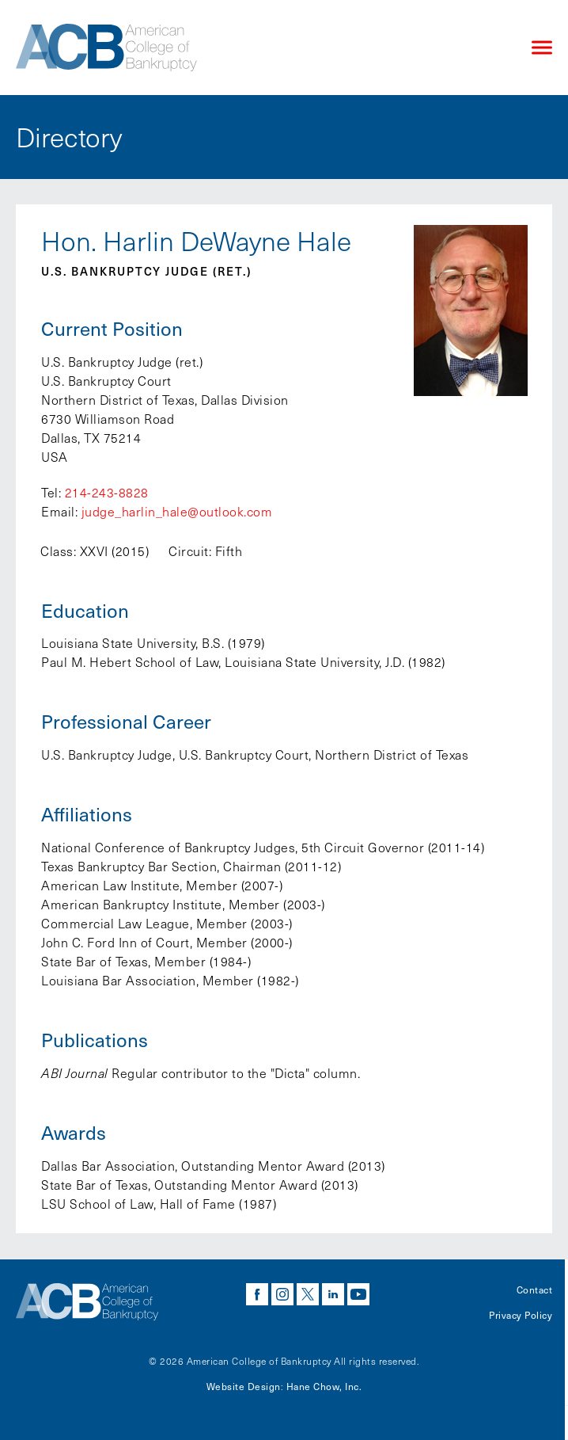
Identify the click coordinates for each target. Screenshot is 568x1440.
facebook (257, 1294)
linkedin (333, 1294)
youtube (358, 1294)
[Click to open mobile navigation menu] (542, 48)
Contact (535, 1289)
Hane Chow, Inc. (324, 1386)
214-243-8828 (107, 492)
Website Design (243, 1386)
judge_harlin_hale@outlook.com (177, 511)
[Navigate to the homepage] (260, 47)
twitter (308, 1294)
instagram (282, 1294)
